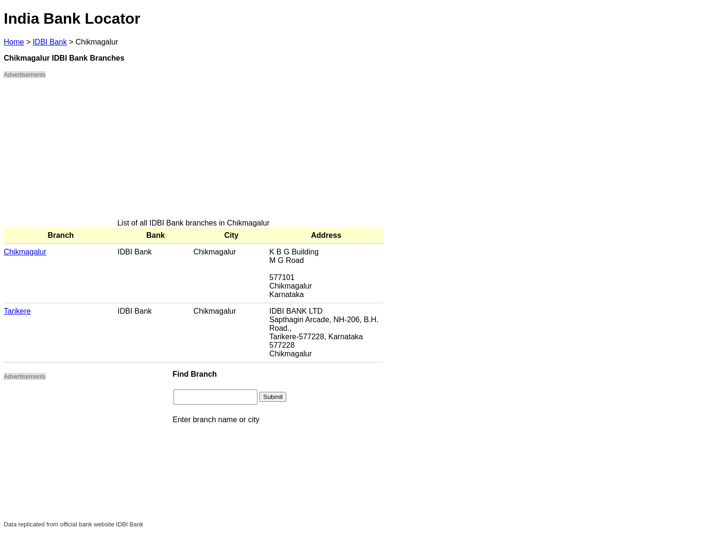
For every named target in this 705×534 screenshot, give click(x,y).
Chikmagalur (25, 252)
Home (14, 42)
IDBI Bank (50, 42)
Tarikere (17, 311)
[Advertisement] (193, 152)
